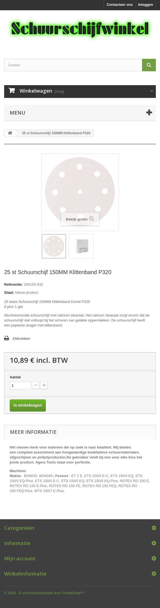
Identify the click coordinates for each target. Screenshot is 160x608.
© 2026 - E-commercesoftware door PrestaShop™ (44, 593)
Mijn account (20, 558)
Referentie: (13, 284)
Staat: (9, 292)
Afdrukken (21, 338)
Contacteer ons (120, 4)
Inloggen (145, 4)
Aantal (15, 377)
